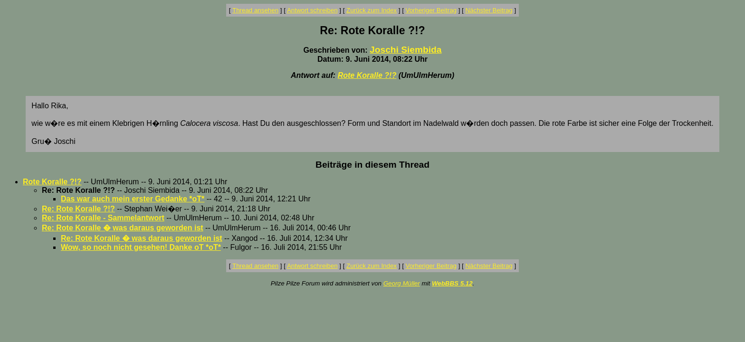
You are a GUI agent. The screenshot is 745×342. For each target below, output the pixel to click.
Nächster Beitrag (488, 10)
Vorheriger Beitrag (431, 10)
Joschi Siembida (405, 50)
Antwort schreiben (312, 10)
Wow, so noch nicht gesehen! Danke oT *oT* (141, 247)
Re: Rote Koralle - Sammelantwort (103, 218)
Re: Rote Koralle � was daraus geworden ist (122, 228)
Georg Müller (401, 283)
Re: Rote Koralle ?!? (78, 209)
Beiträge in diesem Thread (372, 165)
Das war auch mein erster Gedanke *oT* (132, 199)
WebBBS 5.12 (452, 283)
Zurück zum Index (371, 10)
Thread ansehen (255, 10)
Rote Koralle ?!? (367, 75)
